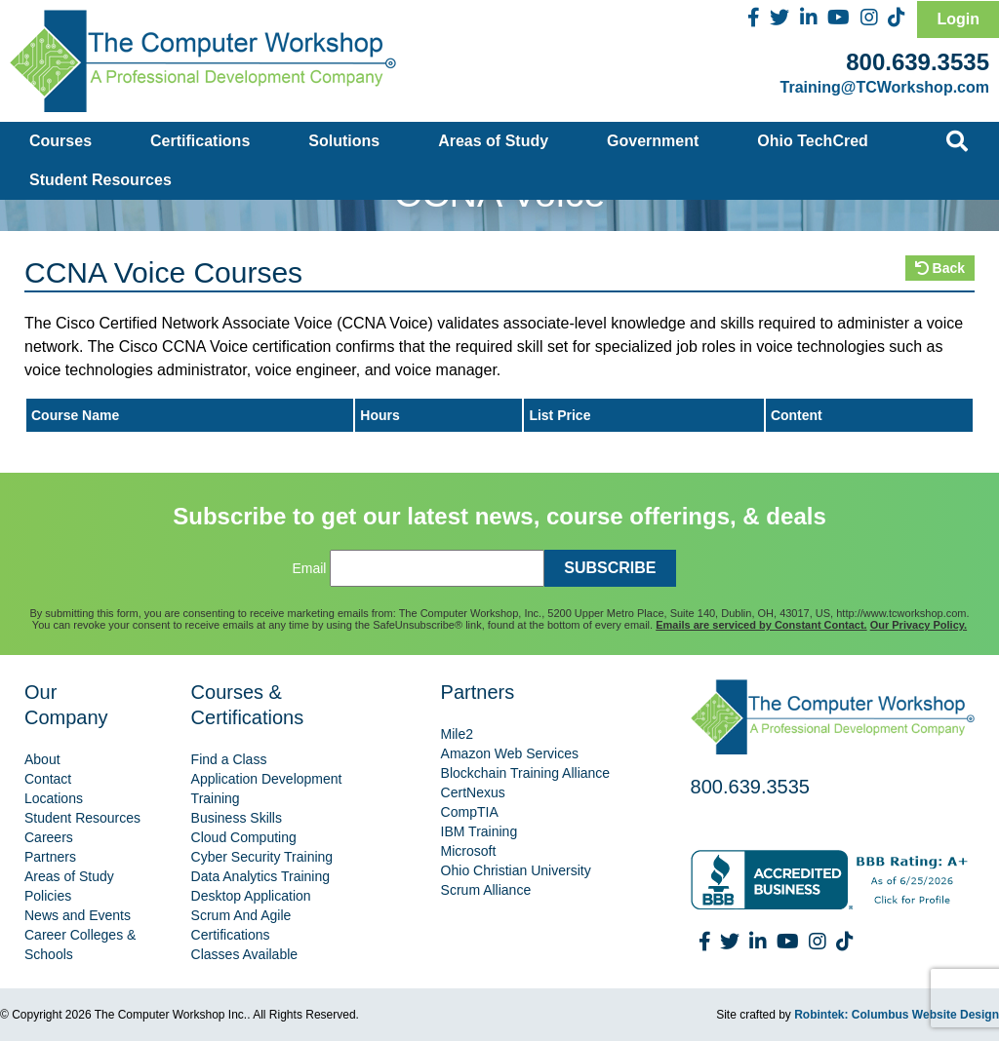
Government (653, 141)
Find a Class (229, 759)
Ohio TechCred (812, 141)
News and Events (77, 915)
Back (940, 268)
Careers (48, 837)
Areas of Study (493, 141)
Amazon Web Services (510, 753)
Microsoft (469, 851)
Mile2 (457, 734)
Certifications (200, 141)
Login (958, 19)
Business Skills (236, 818)
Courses (60, 141)
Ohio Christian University (516, 870)
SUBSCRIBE (610, 567)
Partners (50, 857)
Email (309, 568)
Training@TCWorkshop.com (884, 87)
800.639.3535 (917, 62)
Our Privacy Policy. (918, 625)
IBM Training (479, 831)
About (42, 759)
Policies (47, 896)
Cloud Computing (244, 837)
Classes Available (244, 954)
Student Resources (100, 180)
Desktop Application (251, 896)
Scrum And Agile (241, 915)
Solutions (344, 141)
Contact (47, 779)
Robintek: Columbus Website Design (896, 1015)
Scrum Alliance (486, 890)
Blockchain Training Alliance (526, 773)
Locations (53, 798)
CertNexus (473, 792)
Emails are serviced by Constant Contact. (761, 625)
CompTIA (470, 812)
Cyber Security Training (262, 857)
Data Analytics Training (260, 876)
